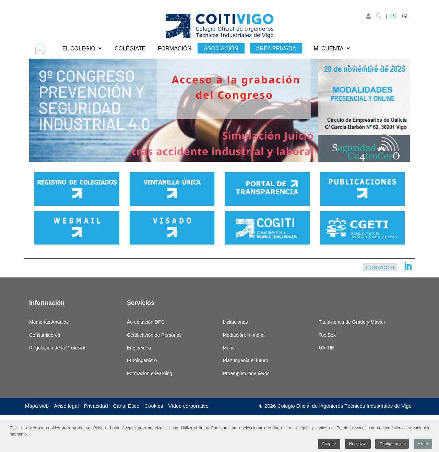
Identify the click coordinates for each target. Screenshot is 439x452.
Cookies (153, 406)
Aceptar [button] (329, 444)
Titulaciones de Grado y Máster (352, 322)
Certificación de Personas (154, 335)
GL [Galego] (405, 16)
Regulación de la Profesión (57, 347)
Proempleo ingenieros (246, 373)
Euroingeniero (142, 360)
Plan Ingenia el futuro (245, 360)
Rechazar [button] (358, 444)
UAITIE (326, 347)
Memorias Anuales (49, 322)
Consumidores (44, 335)
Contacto (380, 267)
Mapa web (37, 406)
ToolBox (327, 335)
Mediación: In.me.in (243, 335)
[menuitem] (42, 48)
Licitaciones (235, 322)
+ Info (423, 444)
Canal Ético (126, 406)
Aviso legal (66, 406)
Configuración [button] (392, 444)
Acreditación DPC (146, 322)
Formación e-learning (149, 373)
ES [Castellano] (392, 16)
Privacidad (96, 406)
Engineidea (139, 347)
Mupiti (229, 347)
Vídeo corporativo (188, 406)
